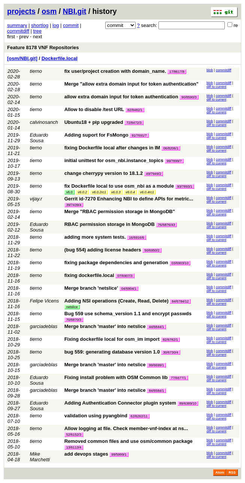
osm (49, 11)
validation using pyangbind (95, 415)
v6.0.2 (82, 192)
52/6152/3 (73, 434)
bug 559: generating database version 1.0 (112, 352)
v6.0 (69, 192)
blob (209, 70)
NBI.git (75, 11)
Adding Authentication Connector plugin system (120, 403)
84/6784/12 (180, 301)
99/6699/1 (156, 365)
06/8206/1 (170, 148)
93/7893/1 (184, 186)
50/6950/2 (151, 250)
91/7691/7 (138, 135)
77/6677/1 (178, 378)
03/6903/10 (180, 263)
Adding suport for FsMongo (96, 135)
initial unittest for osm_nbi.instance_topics (113, 160)
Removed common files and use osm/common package (128, 441)
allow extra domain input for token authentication (121, 96)
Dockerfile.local (60, 58)
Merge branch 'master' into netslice (105, 326)
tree (37, 31)
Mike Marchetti (39, 456)
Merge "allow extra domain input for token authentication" (131, 84)
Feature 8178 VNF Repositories (43, 47)
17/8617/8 (176, 72)
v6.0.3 (116, 192)
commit (71, 25)
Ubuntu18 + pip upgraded (93, 122)
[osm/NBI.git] (22, 58)
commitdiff (18, 31)
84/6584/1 (156, 391)
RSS (232, 472)
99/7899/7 (174, 161)
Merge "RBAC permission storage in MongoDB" (119, 211)
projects (21, 11)
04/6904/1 (128, 288)
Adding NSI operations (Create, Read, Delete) (116, 301)
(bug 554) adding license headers (102, 250)
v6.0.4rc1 (147, 192)
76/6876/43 (166, 225)
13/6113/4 (73, 447)
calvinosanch (44, 122)
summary (17, 25)
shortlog (39, 25)
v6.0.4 (130, 192)
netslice (72, 307)
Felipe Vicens (44, 301)
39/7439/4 (73, 205)
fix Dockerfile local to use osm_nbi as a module (119, 186)
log (55, 25)
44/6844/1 (156, 327)
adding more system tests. (95, 237)
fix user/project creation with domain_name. (115, 71)
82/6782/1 (170, 340)
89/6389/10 (188, 403)
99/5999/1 (118, 454)
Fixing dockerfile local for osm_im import (112, 339)
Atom (219, 472)
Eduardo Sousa (39, 137)
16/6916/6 (136, 237)
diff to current (216, 87)
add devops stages (86, 454)
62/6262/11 (139, 416)
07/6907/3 (124, 276)
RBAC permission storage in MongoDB (109, 224)
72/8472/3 (133, 123)
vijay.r (36, 199)
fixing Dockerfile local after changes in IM (112, 147)
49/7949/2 (153, 174)
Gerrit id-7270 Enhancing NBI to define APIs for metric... (128, 199)
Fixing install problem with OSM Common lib (116, 377)
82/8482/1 (134, 110)
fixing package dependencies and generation (116, 262)
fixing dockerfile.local (89, 275)
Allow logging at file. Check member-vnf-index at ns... (126, 428)
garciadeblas (43, 326)
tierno (36, 71)
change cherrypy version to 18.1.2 (103, 173)
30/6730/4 (170, 352)
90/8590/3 (188, 97)
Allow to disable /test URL (94, 109)
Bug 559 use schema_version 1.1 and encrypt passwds (128, 313)
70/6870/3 (73, 320)
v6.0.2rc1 (99, 192)
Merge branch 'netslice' (91, 288)
